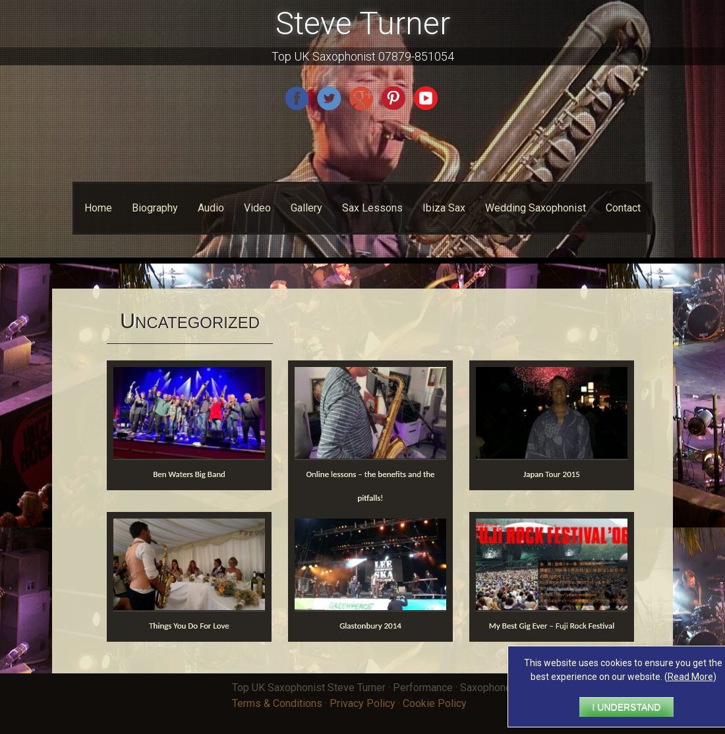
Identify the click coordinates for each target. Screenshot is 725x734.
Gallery (306, 208)
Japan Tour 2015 (551, 474)
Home (98, 208)
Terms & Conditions (277, 703)
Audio (211, 208)
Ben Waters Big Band (189, 474)
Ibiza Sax (443, 208)
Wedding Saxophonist (535, 208)
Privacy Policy (362, 703)
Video (257, 208)
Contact (623, 208)
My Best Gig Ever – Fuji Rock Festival (551, 626)
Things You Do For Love (189, 626)
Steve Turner (363, 23)
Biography (155, 208)
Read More (690, 676)
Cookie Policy (435, 703)
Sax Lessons (372, 208)
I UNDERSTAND (627, 707)
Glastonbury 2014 (370, 626)
